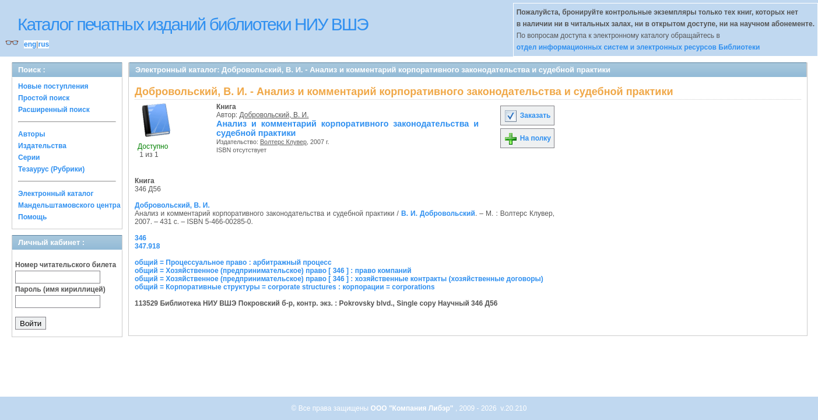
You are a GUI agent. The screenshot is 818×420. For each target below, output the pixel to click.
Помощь (32, 217)
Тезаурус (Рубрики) (51, 169)
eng (30, 44)
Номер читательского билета (65, 265)
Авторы (31, 134)
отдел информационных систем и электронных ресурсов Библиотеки (638, 47)
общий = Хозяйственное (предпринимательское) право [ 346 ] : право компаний (273, 271)
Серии (29, 157)
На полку (527, 138)
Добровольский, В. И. (274, 115)
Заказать (527, 115)
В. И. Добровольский (438, 213)
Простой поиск (43, 98)
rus (43, 44)
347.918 (147, 246)
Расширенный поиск (54, 110)
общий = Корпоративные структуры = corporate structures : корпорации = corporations (285, 287)
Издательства (42, 146)
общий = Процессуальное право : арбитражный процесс (233, 262)
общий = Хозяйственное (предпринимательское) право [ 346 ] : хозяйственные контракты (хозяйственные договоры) (339, 279)
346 (140, 238)
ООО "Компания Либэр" (413, 408)
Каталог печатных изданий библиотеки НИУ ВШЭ (192, 24)
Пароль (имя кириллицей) (60, 289)
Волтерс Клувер (283, 141)
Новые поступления (53, 86)
